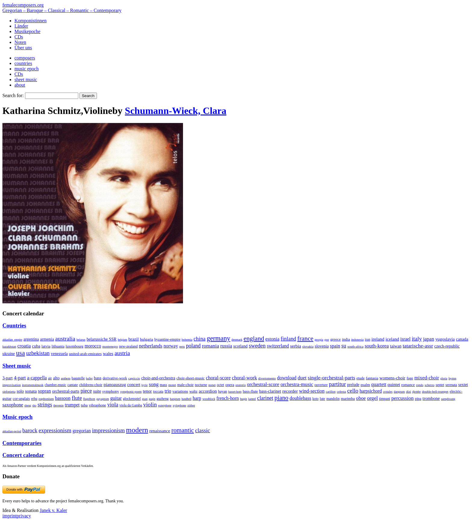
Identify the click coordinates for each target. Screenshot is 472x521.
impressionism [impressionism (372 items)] (108, 430)
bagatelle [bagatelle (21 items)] (78, 378)
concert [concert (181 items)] (133, 384)
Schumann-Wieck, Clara (175, 110)
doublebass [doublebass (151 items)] (300, 398)
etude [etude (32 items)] (360, 378)
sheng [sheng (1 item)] (27, 405)
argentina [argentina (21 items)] (31, 339)
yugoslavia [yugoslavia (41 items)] (445, 339)
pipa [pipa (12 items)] (418, 399)
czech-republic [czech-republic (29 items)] (447, 346)
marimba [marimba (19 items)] (348, 398)
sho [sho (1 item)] (34, 405)
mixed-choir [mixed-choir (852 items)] (426, 378)
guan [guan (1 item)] (145, 398)
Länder (21, 26)
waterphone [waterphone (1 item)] (165, 405)
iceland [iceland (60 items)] (392, 339)
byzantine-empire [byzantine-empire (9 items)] (167, 339)
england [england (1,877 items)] (254, 338)
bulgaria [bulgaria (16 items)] (146, 339)
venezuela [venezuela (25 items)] (59, 353)
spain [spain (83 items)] (335, 345)
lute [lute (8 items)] (322, 399)
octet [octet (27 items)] (220, 385)
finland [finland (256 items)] (288, 339)
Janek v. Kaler (53, 510)
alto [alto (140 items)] (56, 377)
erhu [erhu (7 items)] (34, 399)
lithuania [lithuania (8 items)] (57, 346)
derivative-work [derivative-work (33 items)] (115, 378)
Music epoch (17, 417)
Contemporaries (22, 443)
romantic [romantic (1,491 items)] (182, 430)
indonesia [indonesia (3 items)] (357, 339)
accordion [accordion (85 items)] (208, 391)
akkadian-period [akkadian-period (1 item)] (11, 431)
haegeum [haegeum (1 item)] (175, 398)
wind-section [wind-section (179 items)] (311, 391)
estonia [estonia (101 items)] (272, 339)
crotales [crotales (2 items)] (388, 391)
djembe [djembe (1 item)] (416, 391)
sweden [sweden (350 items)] (257, 345)
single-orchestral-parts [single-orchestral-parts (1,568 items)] (331, 378)
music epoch (26, 68)
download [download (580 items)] (286, 378)
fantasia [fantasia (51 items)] (372, 378)
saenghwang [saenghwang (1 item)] (448, 398)
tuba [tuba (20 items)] (84, 405)
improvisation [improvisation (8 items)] (11, 385)
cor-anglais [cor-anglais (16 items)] (21, 399)
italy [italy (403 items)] (417, 339)
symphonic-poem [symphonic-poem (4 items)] (130, 391)
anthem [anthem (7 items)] (65, 378)
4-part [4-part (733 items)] (20, 378)
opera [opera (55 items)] (229, 384)
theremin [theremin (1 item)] (58, 405)
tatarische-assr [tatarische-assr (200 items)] (418, 346)
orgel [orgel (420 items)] (372, 398)
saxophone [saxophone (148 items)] (12, 404)
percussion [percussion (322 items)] (402, 398)
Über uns (23, 47)
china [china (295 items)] (200, 339)
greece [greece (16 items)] (335, 339)
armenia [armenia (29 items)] (47, 339)
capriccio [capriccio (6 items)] (134, 378)
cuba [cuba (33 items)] (36, 346)
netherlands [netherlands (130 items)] (150, 346)
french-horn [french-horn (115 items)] (227, 398)
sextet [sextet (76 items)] (463, 384)
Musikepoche (27, 31)
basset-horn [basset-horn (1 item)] (234, 391)
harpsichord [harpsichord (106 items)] (370, 391)
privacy (24, 515)
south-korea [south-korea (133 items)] (377, 346)
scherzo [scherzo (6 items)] (430, 385)
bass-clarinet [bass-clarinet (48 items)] (270, 391)
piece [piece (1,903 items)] (86, 391)
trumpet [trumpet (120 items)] (72, 404)
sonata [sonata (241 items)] (31, 391)
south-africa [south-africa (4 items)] (355, 346)
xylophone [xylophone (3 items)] (179, 405)
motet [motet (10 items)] (172, 385)
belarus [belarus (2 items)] (80, 339)
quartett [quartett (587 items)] (378, 384)
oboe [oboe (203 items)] (361, 398)
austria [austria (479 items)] (122, 353)
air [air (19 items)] (50, 378)
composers (24, 57)
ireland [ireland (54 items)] (377, 339)
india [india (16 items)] (346, 339)
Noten (20, 42)
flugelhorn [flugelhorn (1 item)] (89, 398)
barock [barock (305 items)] (29, 431)
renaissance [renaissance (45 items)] (159, 430)
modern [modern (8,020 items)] (137, 430)
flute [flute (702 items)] (77, 398)
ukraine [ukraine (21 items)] (8, 353)
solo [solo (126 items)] (20, 391)
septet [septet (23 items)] (440, 385)
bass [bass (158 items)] (97, 377)
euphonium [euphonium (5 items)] (46, 398)
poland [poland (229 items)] (193, 346)
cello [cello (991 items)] (352, 391)
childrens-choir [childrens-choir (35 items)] (90, 385)
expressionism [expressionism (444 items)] (55, 430)
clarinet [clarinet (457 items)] (265, 398)
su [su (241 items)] (343, 346)
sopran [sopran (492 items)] (44, 391)
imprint (9, 515)
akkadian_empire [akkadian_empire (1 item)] (12, 339)
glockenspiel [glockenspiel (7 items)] (132, 399)
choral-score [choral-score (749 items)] (218, 378)
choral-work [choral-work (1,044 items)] (244, 378)
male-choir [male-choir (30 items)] (185, 385)
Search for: (13, 95)
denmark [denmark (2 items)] (236, 339)
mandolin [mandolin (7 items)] (333, 399)
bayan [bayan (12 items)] (222, 391)
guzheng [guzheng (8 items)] (163, 399)
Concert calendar (23, 455)
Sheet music (16, 366)
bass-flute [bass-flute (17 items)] (250, 391)
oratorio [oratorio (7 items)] (240, 385)
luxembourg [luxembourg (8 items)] (74, 346)
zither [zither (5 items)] (191, 405)
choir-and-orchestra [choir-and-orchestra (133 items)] (158, 377)
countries (23, 63)
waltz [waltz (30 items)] (193, 391)
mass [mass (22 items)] (163, 385)
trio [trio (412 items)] (168, 391)
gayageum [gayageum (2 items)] (102, 398)
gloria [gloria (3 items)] (443, 378)
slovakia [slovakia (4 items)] (307, 346)
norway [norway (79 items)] (170, 345)
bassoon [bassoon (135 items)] (63, 398)
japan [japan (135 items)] (428, 339)
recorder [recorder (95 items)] (290, 391)
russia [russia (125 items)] (226, 346)
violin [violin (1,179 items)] (150, 404)
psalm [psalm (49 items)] (365, 384)
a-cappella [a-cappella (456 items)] (37, 377)
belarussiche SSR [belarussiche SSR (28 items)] (101, 339)
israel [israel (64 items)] (405, 339)
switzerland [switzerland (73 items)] (278, 345)
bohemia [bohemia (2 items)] (187, 339)
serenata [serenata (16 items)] (451, 385)
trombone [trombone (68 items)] (431, 398)
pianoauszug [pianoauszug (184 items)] (115, 384)
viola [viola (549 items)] (112, 405)
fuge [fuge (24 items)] (410, 378)
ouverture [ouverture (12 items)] (321, 385)
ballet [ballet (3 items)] (89, 378)
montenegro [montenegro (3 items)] (110, 346)
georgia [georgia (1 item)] (319, 339)
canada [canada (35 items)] (462, 339)
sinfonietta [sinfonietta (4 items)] (8, 391)
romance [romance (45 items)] (408, 384)
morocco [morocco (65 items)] (93, 345)
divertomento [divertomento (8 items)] (267, 378)
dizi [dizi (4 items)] (408, 391)
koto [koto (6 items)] (315, 398)
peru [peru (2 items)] (182, 346)
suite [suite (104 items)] (97, 391)
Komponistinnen (30, 20)
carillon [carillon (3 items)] (331, 391)
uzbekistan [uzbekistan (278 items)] (38, 353)
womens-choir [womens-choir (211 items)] (392, 377)
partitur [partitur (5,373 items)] (337, 384)
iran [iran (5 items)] (367, 339)
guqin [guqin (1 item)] (152, 398)
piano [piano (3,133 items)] (281, 397)
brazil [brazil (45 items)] (134, 339)
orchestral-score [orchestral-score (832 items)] (263, 384)
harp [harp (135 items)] (197, 398)
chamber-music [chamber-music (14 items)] (55, 385)
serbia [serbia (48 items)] (295, 345)
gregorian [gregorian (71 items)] (82, 430)
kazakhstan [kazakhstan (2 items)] (9, 346)
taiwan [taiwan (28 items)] (396, 346)
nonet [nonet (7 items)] (212, 385)
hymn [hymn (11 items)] (452, 378)
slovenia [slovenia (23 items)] (322, 346)
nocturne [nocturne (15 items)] (201, 385)
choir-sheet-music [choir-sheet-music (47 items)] (190, 378)
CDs (18, 36)
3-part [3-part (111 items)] (7, 377)
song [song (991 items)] (154, 384)
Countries (14, 325)
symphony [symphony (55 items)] (110, 391)
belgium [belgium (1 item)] (122, 339)
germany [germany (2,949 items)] (218, 338)
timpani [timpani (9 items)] (384, 399)
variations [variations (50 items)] (180, 391)
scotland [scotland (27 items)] (240, 346)
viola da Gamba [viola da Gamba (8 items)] (131, 405)
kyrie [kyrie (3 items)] (144, 385)
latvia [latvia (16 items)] (46, 346)
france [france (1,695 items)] (305, 338)
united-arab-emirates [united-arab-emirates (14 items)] (85, 353)
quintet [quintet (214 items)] (393, 384)
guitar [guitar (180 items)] (116, 398)
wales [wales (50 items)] (108, 353)
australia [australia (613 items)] (65, 338)
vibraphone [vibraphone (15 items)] (97, 405)
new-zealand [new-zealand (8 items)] (128, 346)
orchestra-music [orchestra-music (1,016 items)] (297, 384)
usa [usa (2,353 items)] (20, 353)
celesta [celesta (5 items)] (341, 391)
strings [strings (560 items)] (45, 405)
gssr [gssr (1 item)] (326, 339)
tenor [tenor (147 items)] (147, 391)
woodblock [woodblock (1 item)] (208, 398)
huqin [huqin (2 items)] (243, 398)
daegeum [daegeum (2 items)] (399, 391)
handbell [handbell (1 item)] (186, 398)
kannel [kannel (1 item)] (252, 398)
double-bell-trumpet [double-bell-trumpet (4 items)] (435, 391)
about (19, 84)
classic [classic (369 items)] (202, 430)
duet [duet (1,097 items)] (302, 378)
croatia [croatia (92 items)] (24, 346)
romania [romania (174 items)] (210, 346)
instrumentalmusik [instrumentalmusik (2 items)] (32, 385)
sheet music (25, 79)
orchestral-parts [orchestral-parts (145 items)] (65, 391)
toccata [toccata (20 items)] (158, 391)
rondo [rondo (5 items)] (419, 385)
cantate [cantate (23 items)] (72, 385)
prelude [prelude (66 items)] (353, 384)
